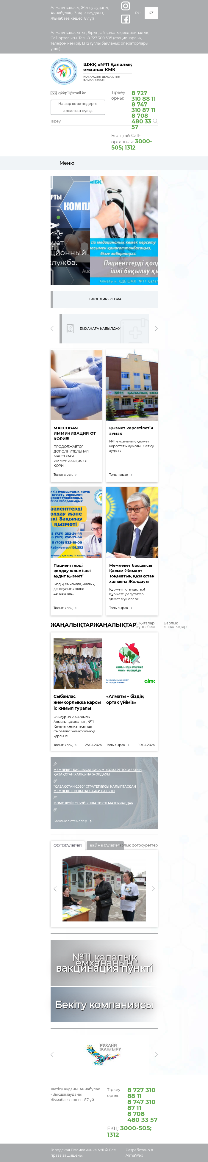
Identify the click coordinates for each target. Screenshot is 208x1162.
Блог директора (105, 299)
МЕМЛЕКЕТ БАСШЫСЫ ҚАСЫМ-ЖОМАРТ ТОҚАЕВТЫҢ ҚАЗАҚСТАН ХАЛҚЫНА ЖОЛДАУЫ (98, 772)
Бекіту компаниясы (104, 1005)
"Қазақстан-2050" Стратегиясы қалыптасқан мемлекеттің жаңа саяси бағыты (95, 789)
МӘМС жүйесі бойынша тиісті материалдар (93, 803)
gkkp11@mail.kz (72, 93)
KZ (151, 13)
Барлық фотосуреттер (137, 845)
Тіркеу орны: (134, 109)
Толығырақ (63, 474)
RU (138, 13)
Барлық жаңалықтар (175, 625)
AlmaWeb (134, 1155)
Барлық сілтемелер (70, 821)
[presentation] (52, 328)
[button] (58, 210)
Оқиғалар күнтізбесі (145, 625)
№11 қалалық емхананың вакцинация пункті (104, 962)
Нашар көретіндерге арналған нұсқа (78, 107)
